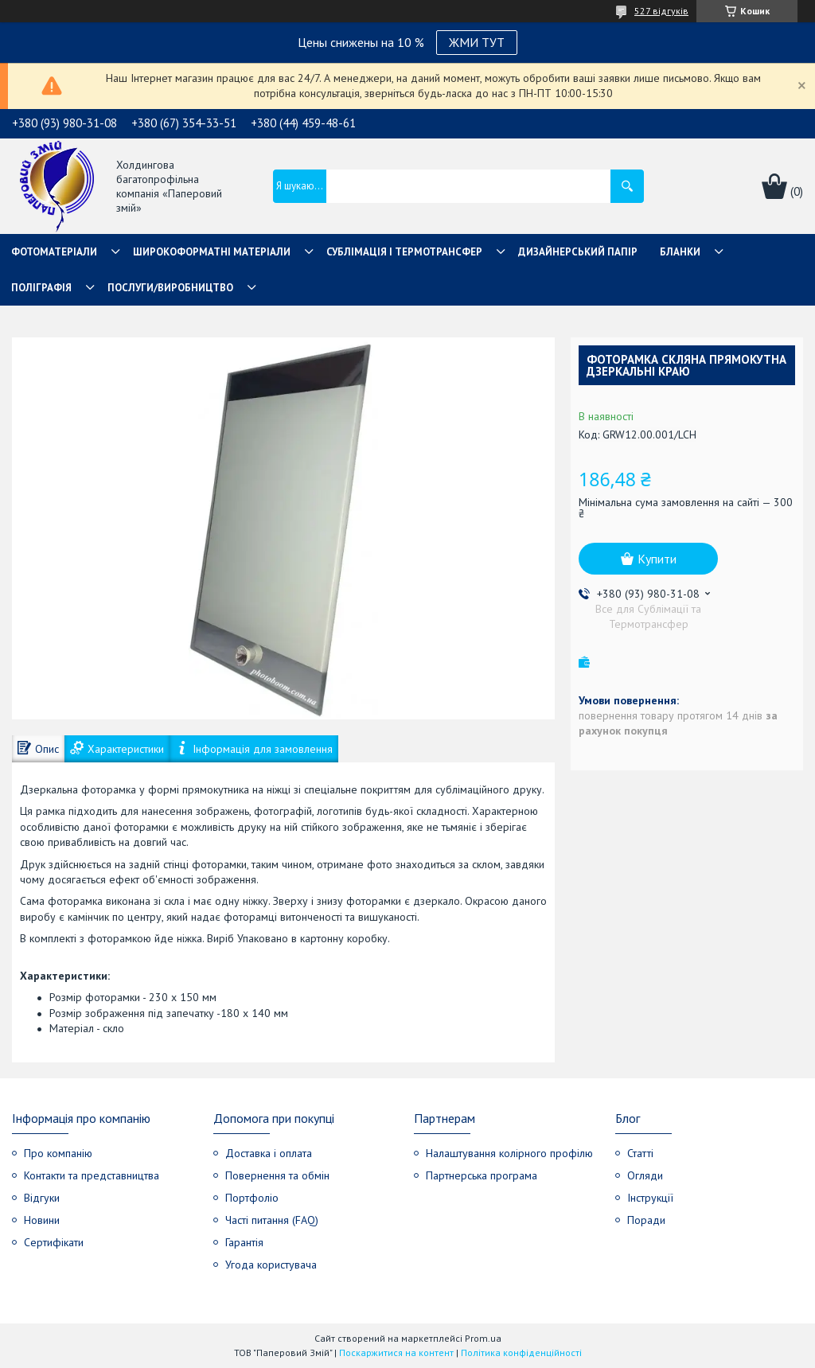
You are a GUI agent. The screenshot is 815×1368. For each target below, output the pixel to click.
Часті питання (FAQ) (271, 1220)
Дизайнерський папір (578, 252)
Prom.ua (483, 1338)
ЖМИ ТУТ (477, 42)
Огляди (645, 1175)
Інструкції (650, 1198)
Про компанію (58, 1153)
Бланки (680, 252)
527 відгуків (661, 11)
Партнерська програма (481, 1175)
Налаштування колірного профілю (509, 1153)
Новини (42, 1220)
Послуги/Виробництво (170, 287)
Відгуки (42, 1198)
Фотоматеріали (54, 252)
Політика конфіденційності (521, 1352)
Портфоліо (252, 1198)
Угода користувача (271, 1264)
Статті (640, 1153)
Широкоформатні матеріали (212, 252)
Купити (657, 559)
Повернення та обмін (277, 1175)
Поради (646, 1220)
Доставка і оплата (268, 1153)
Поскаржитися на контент (396, 1352)
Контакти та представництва (91, 1175)
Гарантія (244, 1242)
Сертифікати (54, 1242)
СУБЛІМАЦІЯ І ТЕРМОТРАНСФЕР (404, 252)
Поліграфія (41, 287)
